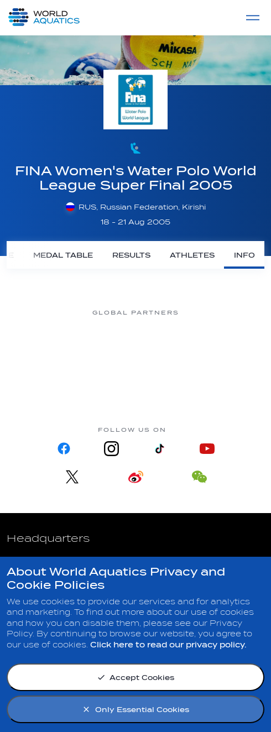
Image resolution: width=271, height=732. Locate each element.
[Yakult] (135, 384)
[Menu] (252, 17)
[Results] (131, 255)
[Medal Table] (62, 255)
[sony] (226, 342)
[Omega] (166, 342)
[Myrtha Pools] (44, 342)
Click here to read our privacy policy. (168, 645)
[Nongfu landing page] (105, 342)
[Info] (244, 255)
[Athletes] (192, 255)
